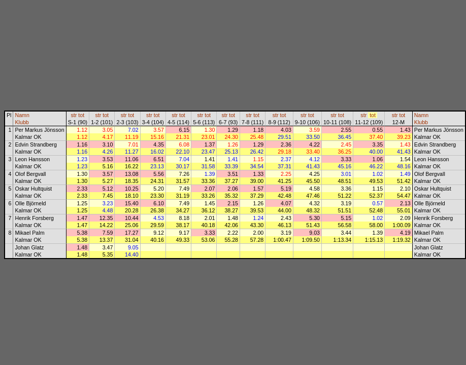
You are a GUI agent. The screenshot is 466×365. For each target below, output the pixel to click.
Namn (22, 115)
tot (81, 115)
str (74, 115)
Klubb (21, 122)
